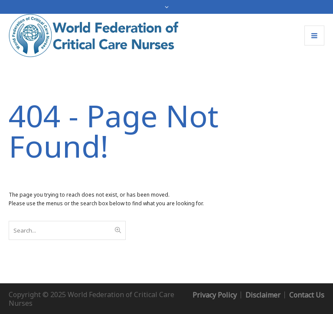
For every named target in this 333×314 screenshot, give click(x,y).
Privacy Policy (215, 295)
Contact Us (306, 295)
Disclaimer (263, 295)
